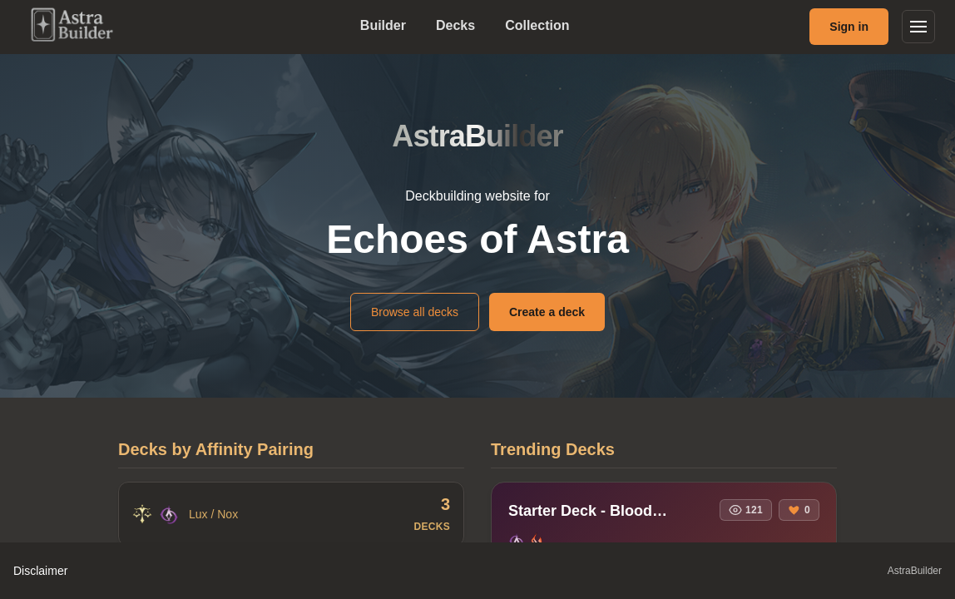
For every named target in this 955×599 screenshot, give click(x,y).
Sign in (848, 26)
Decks (455, 25)
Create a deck (547, 312)
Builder (383, 25)
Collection (537, 25)
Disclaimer (40, 570)
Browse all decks (414, 312)
